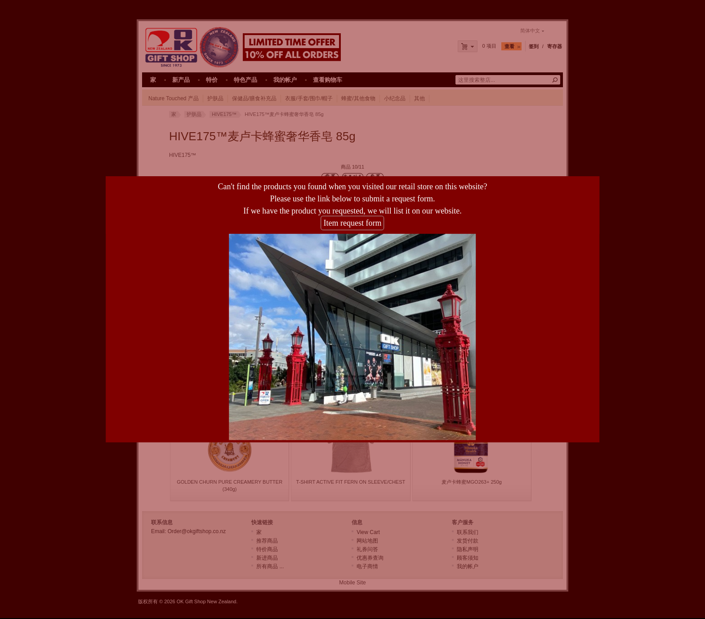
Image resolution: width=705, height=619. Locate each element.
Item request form (353, 214)
